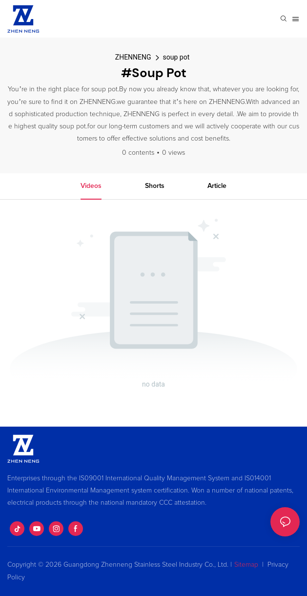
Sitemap (246, 564)
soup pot (176, 57)
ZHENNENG (133, 57)
